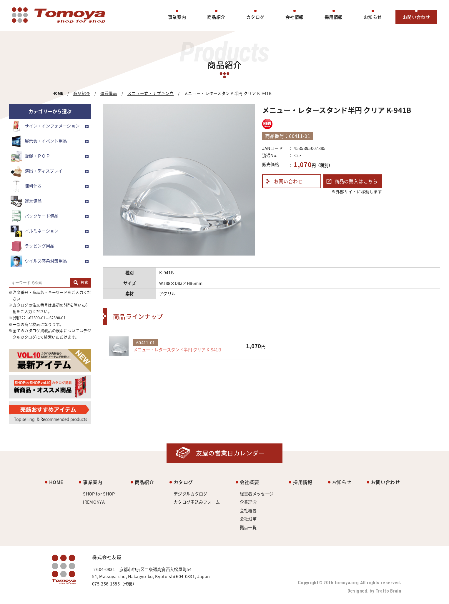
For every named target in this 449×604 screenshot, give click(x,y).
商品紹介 (216, 17)
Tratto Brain (388, 591)
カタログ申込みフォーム (197, 502)
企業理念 (248, 502)
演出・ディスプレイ (36, 171)
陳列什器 (26, 186)
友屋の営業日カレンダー (230, 453)
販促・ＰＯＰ (30, 156)
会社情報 (294, 17)
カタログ (255, 17)
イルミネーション (35, 231)
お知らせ (373, 17)
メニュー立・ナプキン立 (150, 93)
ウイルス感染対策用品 (39, 261)
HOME (57, 93)
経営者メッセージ (257, 493)
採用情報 (333, 17)
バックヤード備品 (35, 216)
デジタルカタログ (190, 493)
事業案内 (177, 17)
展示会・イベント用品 (39, 141)
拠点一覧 (248, 527)
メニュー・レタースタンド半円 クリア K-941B (177, 349)
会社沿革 (248, 518)
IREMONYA (94, 502)
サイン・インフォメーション (45, 126)
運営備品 (108, 93)
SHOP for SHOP (99, 493)
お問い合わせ (416, 17)
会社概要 (249, 481)
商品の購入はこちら (356, 181)
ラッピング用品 (32, 246)
